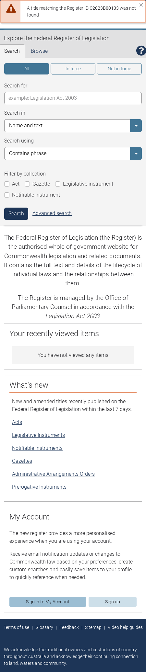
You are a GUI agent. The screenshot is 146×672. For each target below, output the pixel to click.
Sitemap (93, 627)
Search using (19, 141)
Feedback (69, 627)
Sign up (112, 601)
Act (15, 184)
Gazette (41, 184)
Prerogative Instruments (39, 487)
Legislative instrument (88, 184)
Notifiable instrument (36, 195)
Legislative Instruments (38, 435)
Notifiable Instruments (37, 448)
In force (73, 68)
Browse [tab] (39, 51)
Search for (15, 86)
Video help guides (125, 627)
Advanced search (52, 213)
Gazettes (22, 461)
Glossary (44, 627)
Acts (17, 422)
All (26, 68)
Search (16, 214)
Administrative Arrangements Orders (53, 474)
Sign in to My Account (47, 601)
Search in (14, 113)
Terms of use (16, 627)
